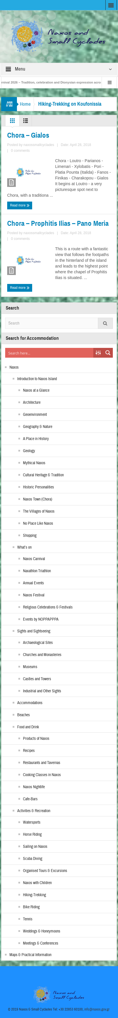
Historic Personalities (38, 487)
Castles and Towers (37, 679)
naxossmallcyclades (39, 145)
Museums (30, 667)
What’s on (24, 547)
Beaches (23, 715)
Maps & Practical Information (30, 955)
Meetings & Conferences (40, 943)
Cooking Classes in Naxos (42, 775)
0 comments (20, 151)
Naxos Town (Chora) (37, 499)
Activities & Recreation (33, 811)
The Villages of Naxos (39, 511)
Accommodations (29, 703)
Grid (12, 122)
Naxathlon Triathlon (37, 571)
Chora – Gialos (28, 135)
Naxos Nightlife (34, 787)
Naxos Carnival (34, 559)
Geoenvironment (35, 414)
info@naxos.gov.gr (97, 1009)
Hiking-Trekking (34, 895)
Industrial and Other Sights (42, 691)
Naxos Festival (34, 595)
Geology (29, 451)
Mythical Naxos (34, 463)
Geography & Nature (37, 426)
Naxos (14, 367)
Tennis (27, 919)
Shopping (29, 535)
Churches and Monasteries (42, 654)
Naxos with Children (37, 883)
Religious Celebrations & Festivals (48, 607)
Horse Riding (32, 834)
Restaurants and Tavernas (41, 762)
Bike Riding (31, 907)
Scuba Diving (32, 858)
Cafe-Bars (30, 799)
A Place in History (36, 438)
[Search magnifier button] (108, 353)
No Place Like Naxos (38, 523)
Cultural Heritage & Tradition (43, 475)
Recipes (29, 750)
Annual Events (33, 583)
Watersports (31, 822)
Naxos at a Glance (36, 390)
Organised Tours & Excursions (45, 870)
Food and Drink (28, 727)
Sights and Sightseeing (33, 631)
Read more (20, 205)
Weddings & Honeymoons (41, 931)
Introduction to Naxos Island (37, 379)
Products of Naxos (36, 738)
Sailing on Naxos (35, 846)
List (25, 122)
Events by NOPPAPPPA (41, 619)
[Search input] (49, 353)
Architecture (31, 402)
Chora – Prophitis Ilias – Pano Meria (58, 223)
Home (25, 104)
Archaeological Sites (38, 642)
